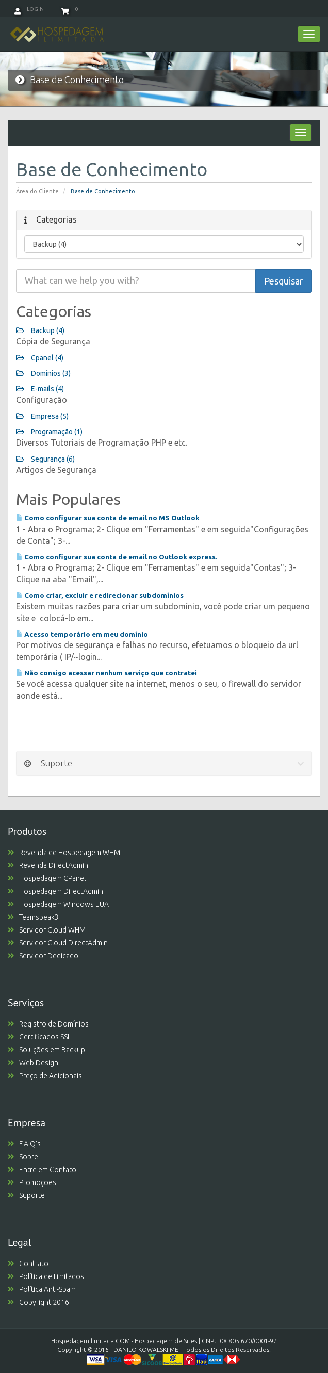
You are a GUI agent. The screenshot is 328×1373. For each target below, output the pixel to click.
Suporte (26, 1195)
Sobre (23, 1157)
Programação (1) (49, 432)
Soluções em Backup (46, 1050)
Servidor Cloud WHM (47, 930)
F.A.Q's (24, 1144)
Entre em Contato (42, 1169)
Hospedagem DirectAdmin (55, 891)
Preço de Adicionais (45, 1075)
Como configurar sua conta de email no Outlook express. (117, 557)
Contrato (28, 1263)
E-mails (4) (40, 389)
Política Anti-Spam (42, 1289)
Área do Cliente (37, 191)
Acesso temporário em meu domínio (82, 634)
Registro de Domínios (48, 1024)
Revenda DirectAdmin (48, 865)
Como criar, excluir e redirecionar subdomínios (100, 595)
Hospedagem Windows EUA (58, 904)
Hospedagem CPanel (47, 878)
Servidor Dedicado (43, 956)
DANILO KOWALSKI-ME (145, 1349)
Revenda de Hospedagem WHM (64, 852)
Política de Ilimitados (46, 1276)
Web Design (33, 1063)
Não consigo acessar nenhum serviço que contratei (106, 673)
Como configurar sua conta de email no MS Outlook (108, 518)
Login (29, 9)
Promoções (32, 1182)
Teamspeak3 (33, 917)
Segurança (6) (45, 459)
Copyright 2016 (38, 1302)
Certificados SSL (39, 1037)
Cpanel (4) (39, 358)
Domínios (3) (43, 373)
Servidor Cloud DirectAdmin (58, 943)
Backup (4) (40, 330)
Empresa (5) (42, 416)
